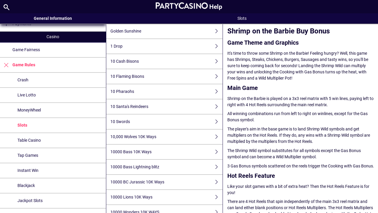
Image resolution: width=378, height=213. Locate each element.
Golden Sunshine (166, 31)
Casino (52, 36)
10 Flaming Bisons (166, 76)
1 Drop (166, 46)
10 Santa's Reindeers (166, 106)
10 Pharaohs (166, 91)
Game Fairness (26, 49)
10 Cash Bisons (166, 61)
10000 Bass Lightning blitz (166, 167)
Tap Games (27, 155)
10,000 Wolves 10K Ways (166, 137)
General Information (53, 18)
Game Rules (17, 65)
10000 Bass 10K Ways (166, 152)
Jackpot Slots (30, 200)
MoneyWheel (29, 110)
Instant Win (27, 170)
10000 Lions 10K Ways (166, 197)
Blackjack (26, 185)
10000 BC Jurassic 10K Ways (166, 182)
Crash (22, 80)
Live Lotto (26, 95)
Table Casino (29, 140)
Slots (22, 125)
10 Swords (166, 121)
